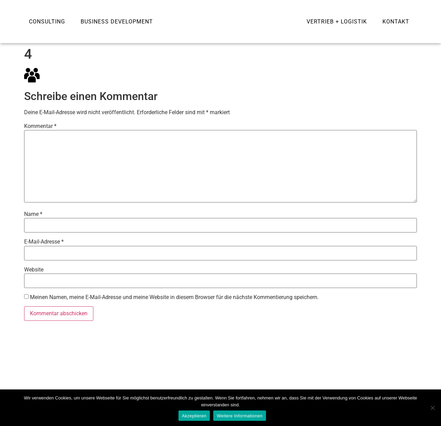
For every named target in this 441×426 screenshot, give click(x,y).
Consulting (47, 21)
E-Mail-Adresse (44, 242)
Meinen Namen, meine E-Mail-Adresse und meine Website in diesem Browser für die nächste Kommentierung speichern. (174, 297)
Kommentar (40, 126)
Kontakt (395, 21)
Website (33, 270)
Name (33, 214)
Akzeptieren (194, 415)
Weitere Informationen (240, 415)
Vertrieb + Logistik (337, 21)
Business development (117, 21)
